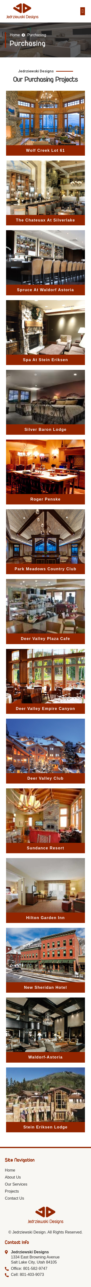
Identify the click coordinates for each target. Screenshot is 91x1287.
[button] (82, 11)
